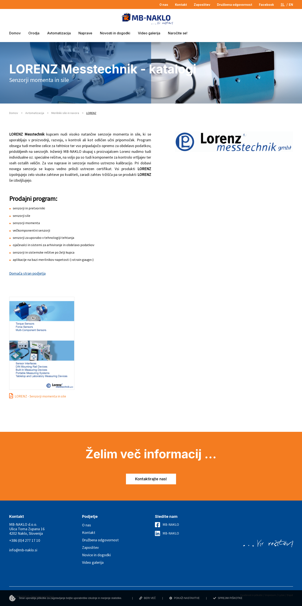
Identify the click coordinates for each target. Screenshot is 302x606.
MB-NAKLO (171, 524)
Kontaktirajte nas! (151, 479)
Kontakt (88, 532)
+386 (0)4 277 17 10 (24, 540)
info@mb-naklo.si (23, 550)
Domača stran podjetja (27, 273)
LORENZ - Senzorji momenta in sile (40, 396)
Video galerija (93, 562)
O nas (86, 525)
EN (291, 4)
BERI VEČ (147, 598)
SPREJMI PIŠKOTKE (227, 598)
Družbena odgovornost (100, 540)
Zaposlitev (90, 547)
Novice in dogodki (96, 555)
